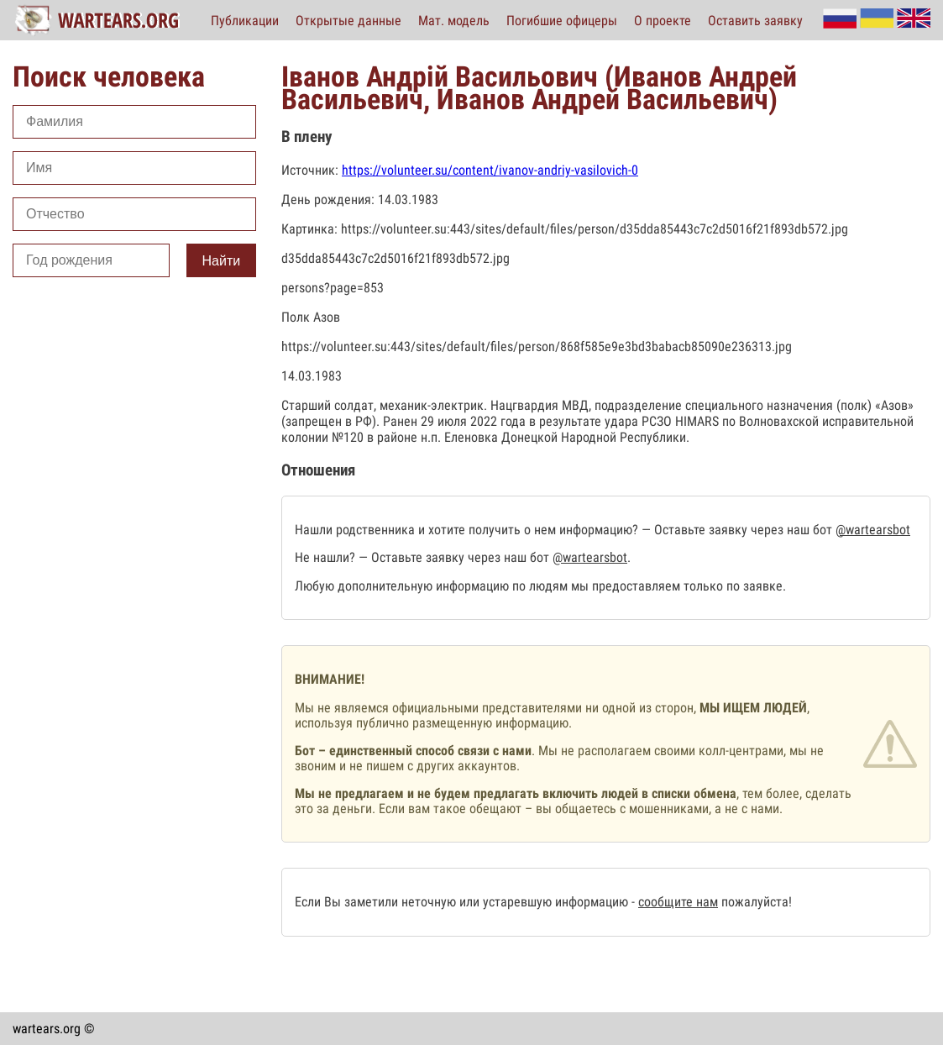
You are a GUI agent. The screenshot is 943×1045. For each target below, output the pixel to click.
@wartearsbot (873, 530)
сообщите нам (678, 902)
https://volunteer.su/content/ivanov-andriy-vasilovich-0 (490, 170)
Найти (221, 261)
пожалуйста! (755, 902)
